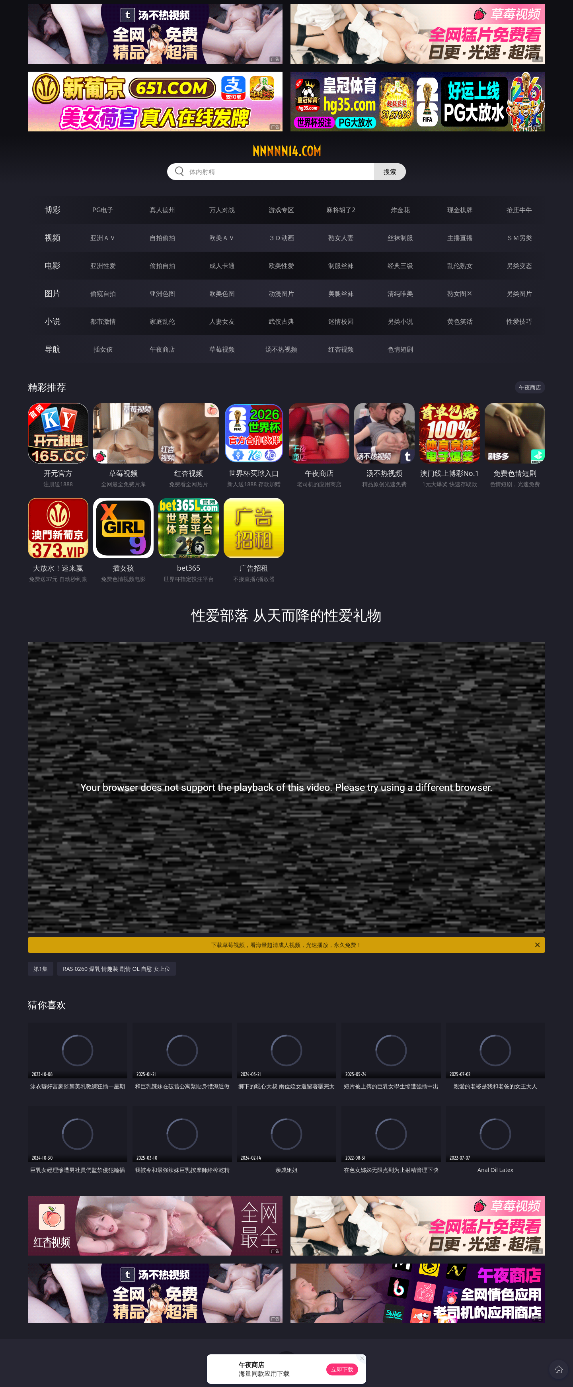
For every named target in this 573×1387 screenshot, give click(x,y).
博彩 (52, 209)
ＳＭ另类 (519, 237)
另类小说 (400, 321)
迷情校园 (341, 321)
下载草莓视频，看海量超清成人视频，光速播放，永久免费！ (376, 945)
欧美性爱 (281, 265)
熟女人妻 (341, 237)
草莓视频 (222, 349)
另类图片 (519, 293)
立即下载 (342, 1369)
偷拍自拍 (162, 265)
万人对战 (222, 209)
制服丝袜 (341, 265)
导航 (52, 349)
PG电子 (102, 209)
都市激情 (103, 321)
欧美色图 (222, 293)
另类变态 (519, 265)
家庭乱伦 (162, 321)
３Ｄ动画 (281, 237)
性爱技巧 (519, 321)
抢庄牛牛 (519, 209)
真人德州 (162, 209)
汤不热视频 (281, 349)
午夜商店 (162, 349)
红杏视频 (341, 349)
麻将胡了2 (340, 209)
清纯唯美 (400, 293)
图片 (52, 293)
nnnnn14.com (286, 151)
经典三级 (400, 265)
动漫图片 (281, 293)
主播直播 (460, 237)
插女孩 (103, 349)
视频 (52, 237)
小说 (52, 321)
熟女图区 (460, 293)
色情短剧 (400, 349)
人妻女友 (222, 321)
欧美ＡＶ (222, 237)
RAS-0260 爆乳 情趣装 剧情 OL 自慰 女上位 (116, 968)
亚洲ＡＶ (103, 237)
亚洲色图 (162, 293)
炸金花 (400, 209)
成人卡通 (222, 265)
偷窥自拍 (103, 293)
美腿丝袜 (341, 293)
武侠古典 (281, 321)
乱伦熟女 (460, 265)
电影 (52, 265)
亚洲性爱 (103, 265)
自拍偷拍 (162, 237)
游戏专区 (281, 209)
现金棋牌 (460, 209)
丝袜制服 (400, 237)
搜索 (390, 171)
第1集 (40, 968)
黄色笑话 (460, 321)
